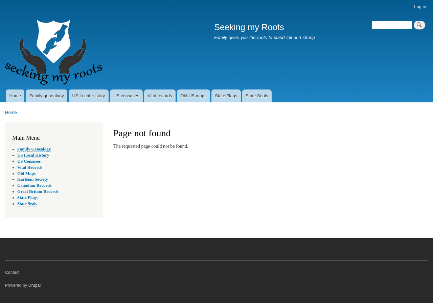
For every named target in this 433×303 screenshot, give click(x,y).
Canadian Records (34, 185)
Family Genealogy (34, 149)
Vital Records (29, 167)
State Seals (257, 95)
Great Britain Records (38, 191)
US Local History (88, 95)
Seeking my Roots (249, 27)
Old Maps (26, 173)
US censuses (126, 95)
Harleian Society (32, 179)
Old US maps (193, 95)
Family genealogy (46, 95)
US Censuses (29, 161)
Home (15, 95)
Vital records (160, 95)
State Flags (226, 95)
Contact (12, 272)
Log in (420, 6)
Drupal (34, 285)
